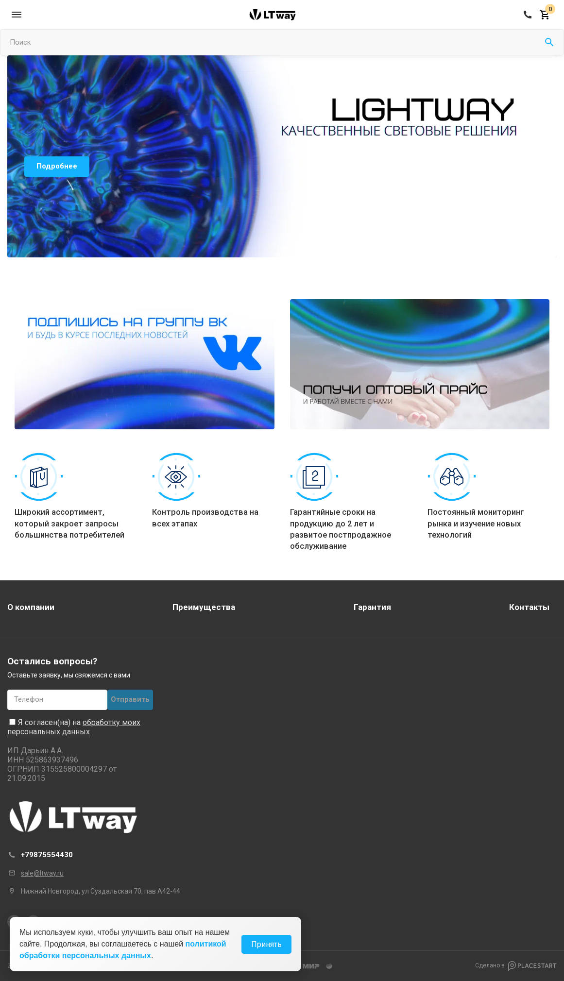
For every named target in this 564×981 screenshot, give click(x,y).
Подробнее (56, 166)
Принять (266, 944)
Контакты (529, 607)
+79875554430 (47, 854)
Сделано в (516, 966)
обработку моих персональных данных (73, 727)
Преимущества (203, 607)
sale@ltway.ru (42, 873)
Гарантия (372, 607)
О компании (30, 607)
